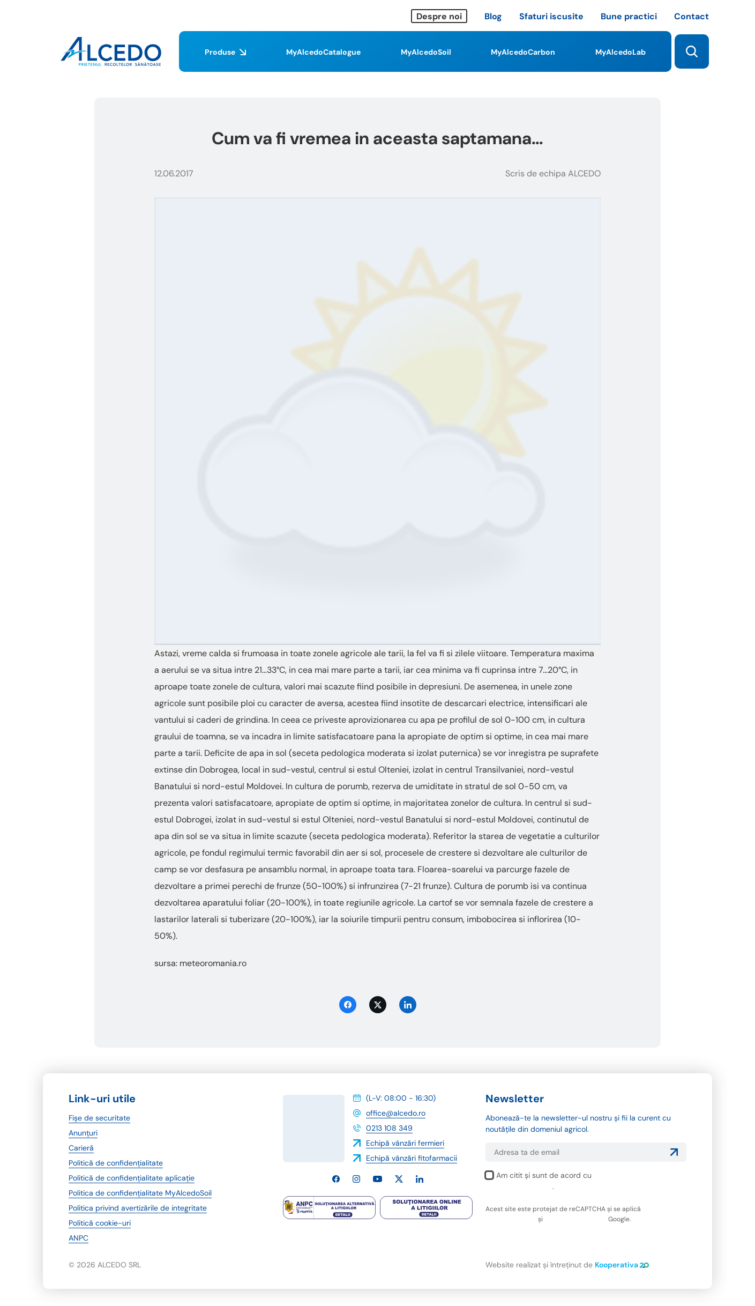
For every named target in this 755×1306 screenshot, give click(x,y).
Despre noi (439, 16)
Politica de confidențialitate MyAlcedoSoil (140, 1193)
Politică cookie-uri (100, 1223)
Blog (493, 16)
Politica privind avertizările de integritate (138, 1208)
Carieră (81, 1148)
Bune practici (629, 16)
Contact (691, 16)
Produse (225, 59)
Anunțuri (83, 1133)
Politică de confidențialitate (116, 1163)
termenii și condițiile (575, 1219)
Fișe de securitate (99, 1118)
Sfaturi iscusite (551, 16)
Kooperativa (622, 1265)
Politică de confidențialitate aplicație (132, 1178)
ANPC (78, 1238)
